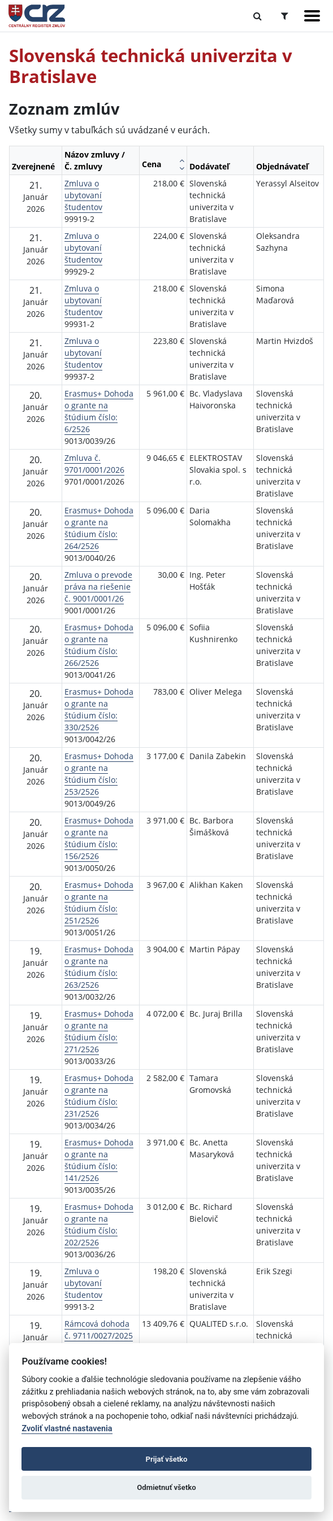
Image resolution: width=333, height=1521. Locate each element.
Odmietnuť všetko (166, 1487)
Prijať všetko (167, 1459)
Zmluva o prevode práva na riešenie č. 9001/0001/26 (98, 586)
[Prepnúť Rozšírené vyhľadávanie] (285, 16)
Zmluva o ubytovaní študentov (83, 195)
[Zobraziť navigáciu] (312, 16)
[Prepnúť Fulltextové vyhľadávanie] (257, 16)
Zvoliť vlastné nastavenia (66, 1428)
